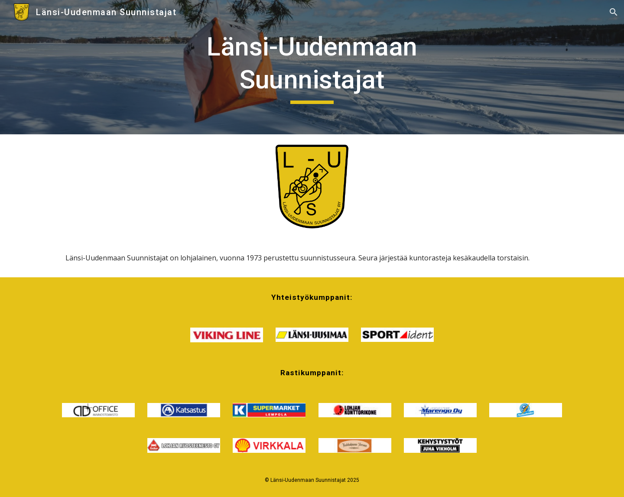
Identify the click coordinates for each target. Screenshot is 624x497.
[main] (312, 67)
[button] (613, 12)
